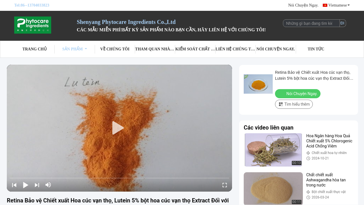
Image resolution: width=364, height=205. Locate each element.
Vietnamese (339, 5)
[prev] (14, 185)
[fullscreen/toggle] (224, 185)
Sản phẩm (74, 49)
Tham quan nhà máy (155, 49)
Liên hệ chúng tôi (236, 49)
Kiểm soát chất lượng (195, 49)
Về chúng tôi (115, 49)
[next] (37, 185)
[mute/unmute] (48, 185)
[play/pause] (25, 185)
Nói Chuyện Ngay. (303, 5)
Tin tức (316, 49)
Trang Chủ (34, 49)
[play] (119, 128)
